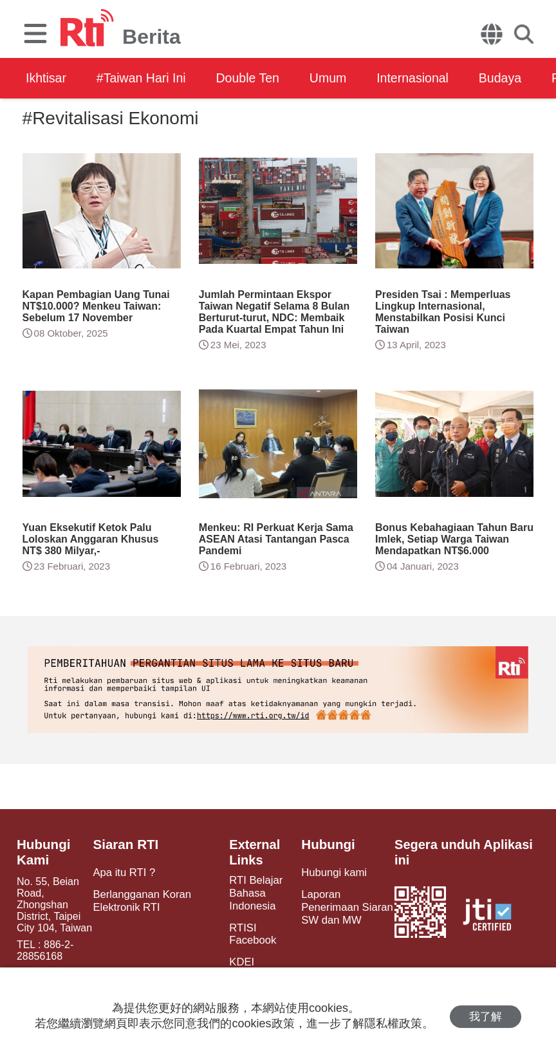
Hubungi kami (331, 872)
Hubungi (326, 844)
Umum (339, 78)
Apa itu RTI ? (124, 872)
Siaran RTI (126, 844)
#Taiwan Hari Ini (144, 78)
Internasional (427, 78)
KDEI (239, 959)
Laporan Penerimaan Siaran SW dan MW (344, 906)
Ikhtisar (46, 78)
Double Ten (255, 78)
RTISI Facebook (249, 932)
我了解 (485, 1016)
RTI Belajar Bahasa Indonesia (253, 892)
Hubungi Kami (43, 852)
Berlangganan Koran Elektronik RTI (141, 899)
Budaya (518, 78)
